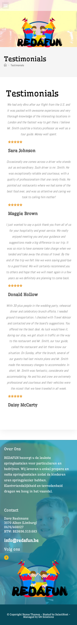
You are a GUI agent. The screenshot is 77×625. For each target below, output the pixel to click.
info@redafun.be (21, 540)
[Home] (5, 65)
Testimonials (17, 65)
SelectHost (61, 614)
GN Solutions (46, 616)
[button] (5, 5)
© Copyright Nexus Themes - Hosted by (31, 614)
